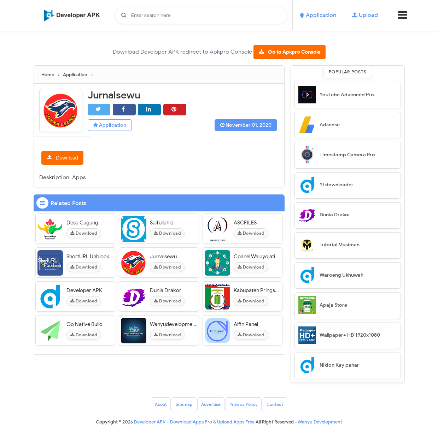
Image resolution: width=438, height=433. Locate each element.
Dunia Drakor (165, 290)
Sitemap (184, 404)
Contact (275, 404)
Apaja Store (333, 305)
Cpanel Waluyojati (254, 256)
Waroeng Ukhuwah (341, 275)
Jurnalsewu (163, 256)
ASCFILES (245, 222)
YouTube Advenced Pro (347, 95)
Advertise (211, 404)
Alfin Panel (246, 324)
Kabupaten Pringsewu (257, 290)
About (161, 404)
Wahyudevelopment (173, 324)
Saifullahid (162, 222)
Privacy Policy (243, 404)
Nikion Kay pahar (339, 365)
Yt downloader (337, 185)
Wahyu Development (320, 422)
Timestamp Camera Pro (347, 155)
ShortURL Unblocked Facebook (89, 256)
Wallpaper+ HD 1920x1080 (350, 335)
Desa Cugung (82, 222)
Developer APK (84, 290)
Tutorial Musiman (340, 245)
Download (67, 158)
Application (109, 125)
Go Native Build (84, 324)
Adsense (330, 125)
